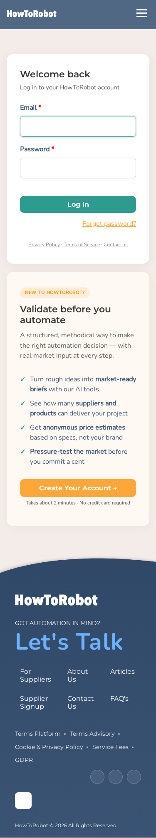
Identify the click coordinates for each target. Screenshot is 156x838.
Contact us (116, 244)
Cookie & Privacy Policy (49, 747)
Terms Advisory (92, 733)
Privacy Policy (44, 244)
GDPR (24, 760)
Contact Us (80, 702)
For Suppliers (35, 675)
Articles (122, 671)
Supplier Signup (34, 702)
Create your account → (78, 488)
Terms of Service (82, 244)
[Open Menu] (141, 13)
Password (35, 149)
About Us (77, 675)
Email (28, 107)
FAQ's (119, 698)
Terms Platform (38, 733)
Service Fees (110, 747)
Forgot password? (109, 223)
